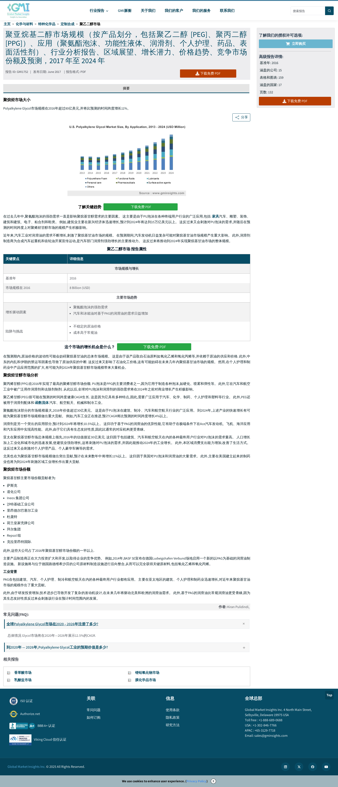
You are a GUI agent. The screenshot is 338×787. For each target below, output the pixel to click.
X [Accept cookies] (213, 781)
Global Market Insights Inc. (26, 766)
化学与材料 (24, 24)
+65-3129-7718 (264, 730)
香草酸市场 (22, 672)
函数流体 (42, 402)
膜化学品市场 (145, 680)
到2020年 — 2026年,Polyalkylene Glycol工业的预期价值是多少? (127, 647)
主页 (7, 24)
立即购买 (296, 43)
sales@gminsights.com (271, 735)
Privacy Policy (196, 781)
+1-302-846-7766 (264, 725)
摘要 (126, 88)
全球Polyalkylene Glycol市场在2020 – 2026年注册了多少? (127, 624)
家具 (215, 216)
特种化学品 (46, 24)
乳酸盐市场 (22, 680)
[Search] (329, 10)
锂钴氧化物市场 (147, 672)
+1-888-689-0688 (270, 720)
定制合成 (67, 24)
